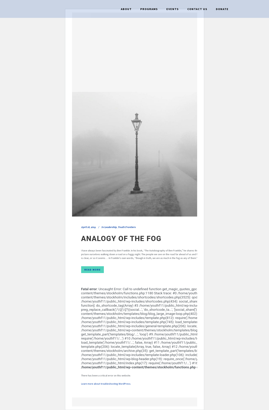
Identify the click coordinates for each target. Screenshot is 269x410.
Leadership (110, 227)
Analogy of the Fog (121, 238)
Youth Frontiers (127, 227)
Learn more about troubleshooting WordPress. (106, 383)
